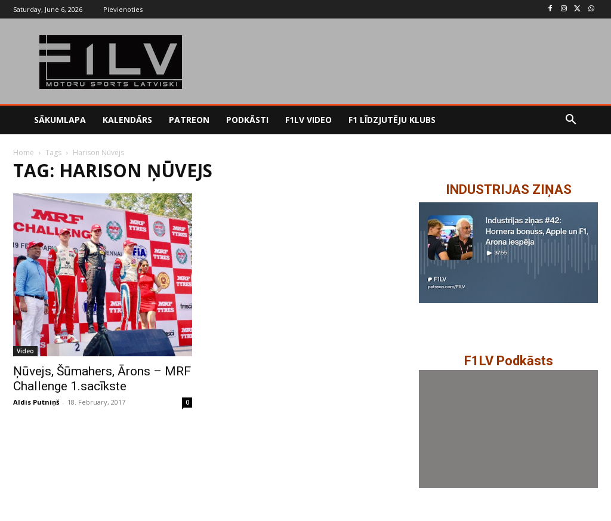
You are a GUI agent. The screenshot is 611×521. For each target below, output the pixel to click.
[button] (571, 120)
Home (23, 152)
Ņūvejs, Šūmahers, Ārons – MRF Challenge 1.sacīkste (102, 378)
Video (25, 351)
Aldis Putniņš (36, 401)
